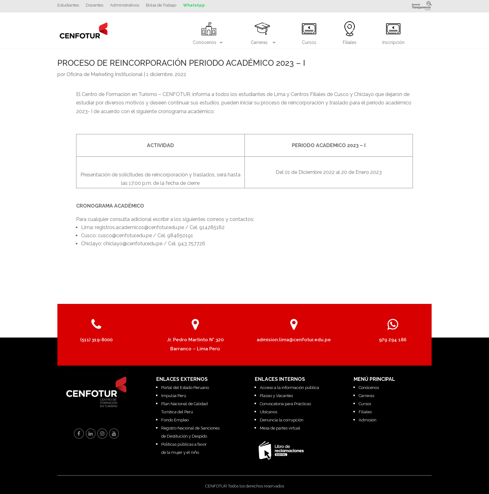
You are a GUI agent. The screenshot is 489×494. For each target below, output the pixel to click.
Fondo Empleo (175, 420)
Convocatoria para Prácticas (285, 403)
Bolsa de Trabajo (161, 5)
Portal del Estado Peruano (185, 387)
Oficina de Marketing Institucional (104, 74)
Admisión (367, 420)
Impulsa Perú (173, 395)
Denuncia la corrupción (281, 420)
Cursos (365, 403)
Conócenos (369, 387)
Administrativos (124, 5)
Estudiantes (68, 5)
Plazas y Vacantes (276, 395)
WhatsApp (194, 5)
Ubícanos (268, 412)
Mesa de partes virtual (280, 428)
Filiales (365, 412)
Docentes (94, 5)
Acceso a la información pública (289, 387)
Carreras (366, 395)
